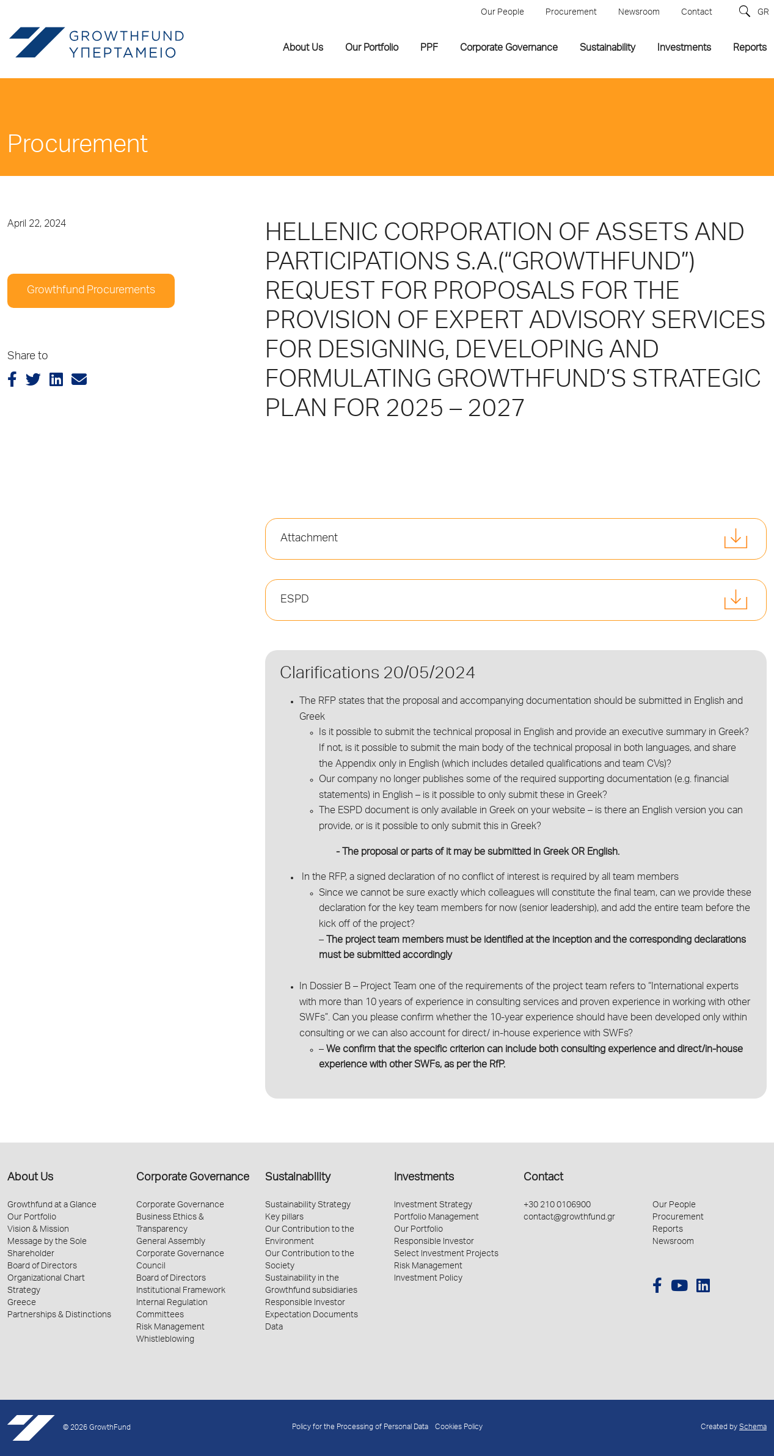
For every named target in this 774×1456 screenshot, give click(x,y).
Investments (424, 1177)
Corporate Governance (192, 1177)
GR (763, 13)
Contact (543, 1177)
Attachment (309, 538)
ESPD (294, 599)
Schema (753, 1428)
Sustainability (297, 1177)
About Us (30, 1177)
